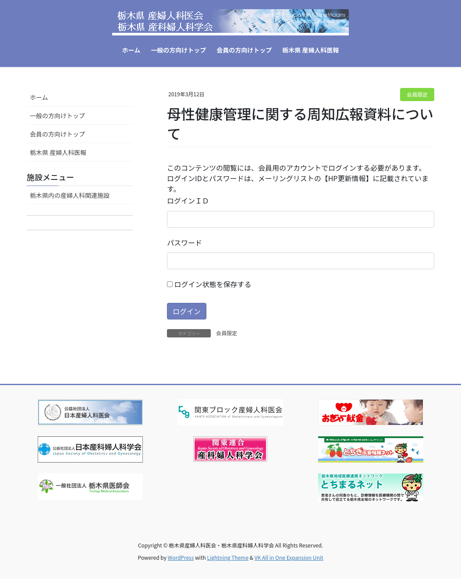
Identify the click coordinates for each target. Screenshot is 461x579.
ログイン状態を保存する (209, 284)
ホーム (39, 97)
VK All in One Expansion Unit (289, 557)
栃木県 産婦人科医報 (58, 152)
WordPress (181, 557)
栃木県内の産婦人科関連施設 (70, 195)
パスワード (184, 242)
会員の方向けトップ (57, 134)
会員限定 (417, 94)
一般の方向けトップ (57, 115)
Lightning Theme (227, 557)
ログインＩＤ (188, 200)
